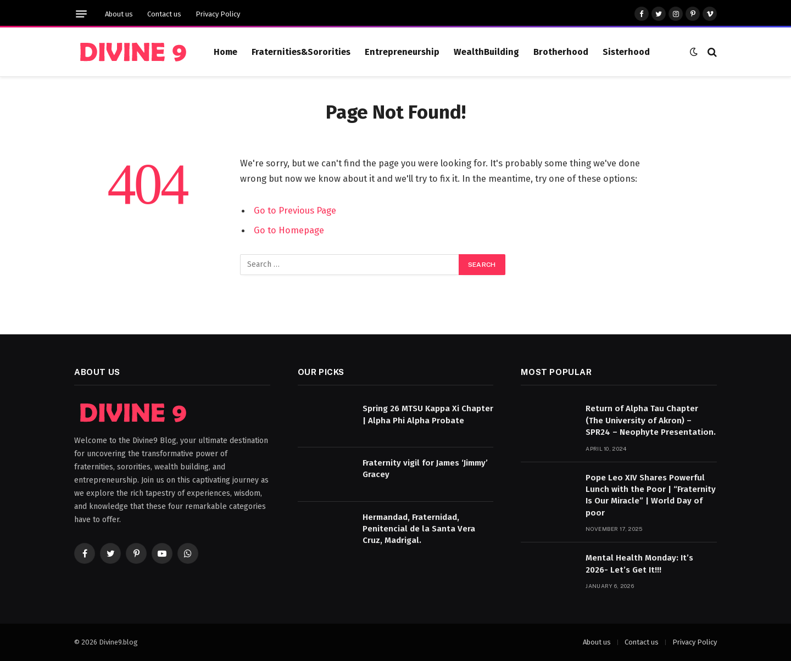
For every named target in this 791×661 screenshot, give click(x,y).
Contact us (164, 14)
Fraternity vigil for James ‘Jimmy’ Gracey (425, 468)
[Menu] (81, 14)
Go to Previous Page (295, 210)
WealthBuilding (486, 52)
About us (119, 14)
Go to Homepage (289, 230)
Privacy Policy (218, 14)
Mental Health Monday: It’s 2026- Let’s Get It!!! (639, 563)
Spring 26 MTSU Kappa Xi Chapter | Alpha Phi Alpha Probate (428, 414)
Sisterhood (626, 52)
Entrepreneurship (402, 52)
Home (225, 52)
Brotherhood (560, 52)
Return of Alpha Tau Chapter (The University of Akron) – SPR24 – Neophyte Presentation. (651, 420)
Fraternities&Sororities (301, 52)
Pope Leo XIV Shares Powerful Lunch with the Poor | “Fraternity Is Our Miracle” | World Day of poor (651, 495)
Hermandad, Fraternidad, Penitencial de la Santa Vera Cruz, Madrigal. (419, 529)
